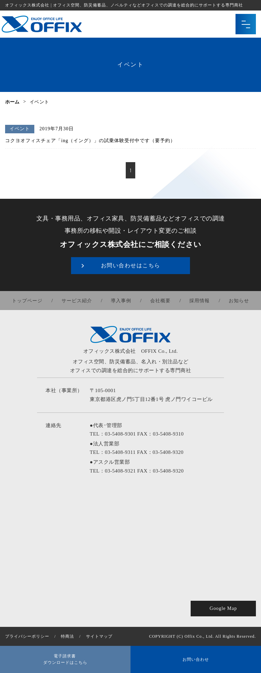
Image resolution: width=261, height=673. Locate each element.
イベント (20, 128)
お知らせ (238, 300)
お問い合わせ (195, 659)
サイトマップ (99, 636)
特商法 (67, 636)
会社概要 (160, 300)
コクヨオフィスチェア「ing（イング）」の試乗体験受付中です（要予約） (90, 140)
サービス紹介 (77, 300)
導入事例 (121, 300)
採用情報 (199, 300)
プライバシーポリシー (27, 636)
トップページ (28, 300)
